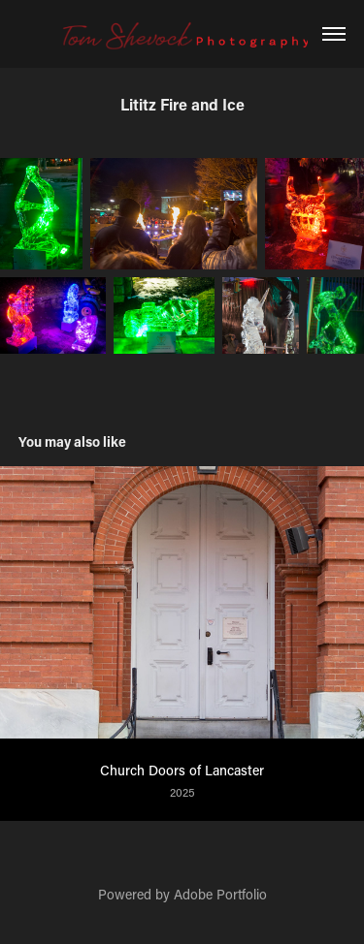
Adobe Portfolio (220, 894)
